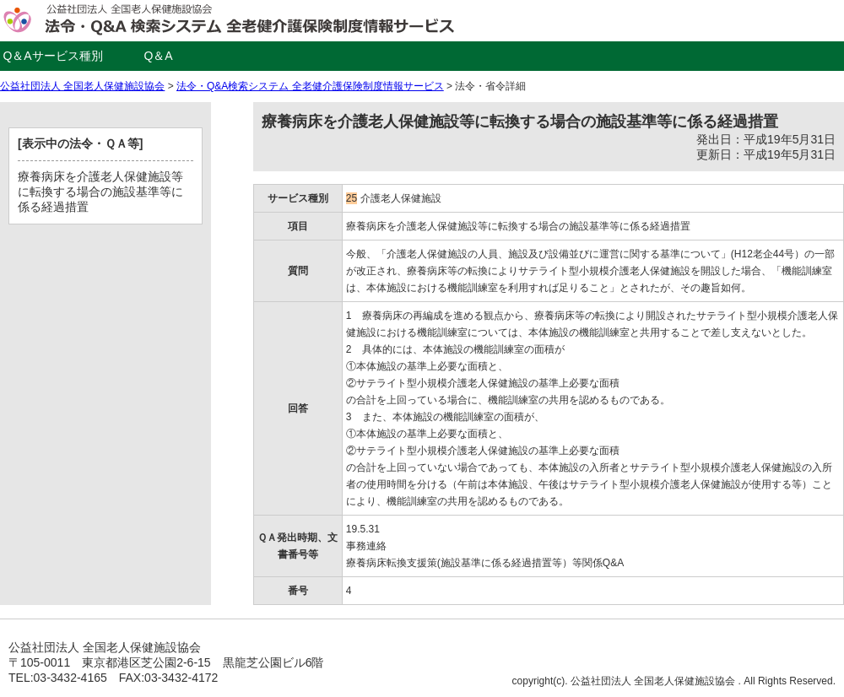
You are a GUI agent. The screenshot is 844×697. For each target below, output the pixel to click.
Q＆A (157, 55)
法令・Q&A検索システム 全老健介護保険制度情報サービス (310, 86)
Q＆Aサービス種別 (52, 55)
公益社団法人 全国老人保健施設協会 (82, 86)
